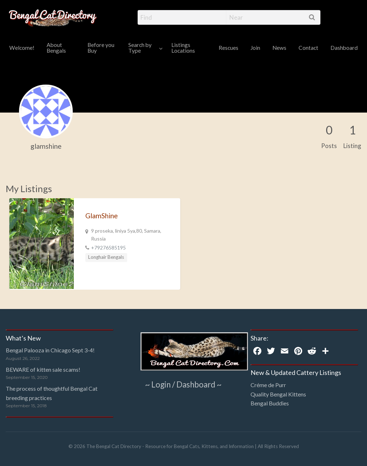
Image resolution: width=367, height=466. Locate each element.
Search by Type (140, 48)
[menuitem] (21, 48)
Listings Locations (183, 48)
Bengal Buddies (270, 403)
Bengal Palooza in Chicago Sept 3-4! (50, 350)
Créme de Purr (268, 384)
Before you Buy (100, 48)
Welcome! (21, 47)
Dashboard (344, 47)
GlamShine (101, 215)
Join (255, 47)
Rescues (228, 47)
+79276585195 (108, 247)
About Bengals (56, 48)
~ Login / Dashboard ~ (183, 384)
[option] (94, 244)
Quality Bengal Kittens (278, 394)
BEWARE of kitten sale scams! (43, 369)
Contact (308, 47)
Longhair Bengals (106, 257)
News (279, 47)
